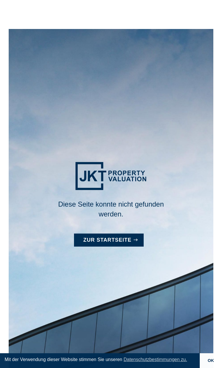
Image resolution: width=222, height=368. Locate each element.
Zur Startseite (107, 240)
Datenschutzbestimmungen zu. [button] (155, 359)
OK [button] (211, 360)
